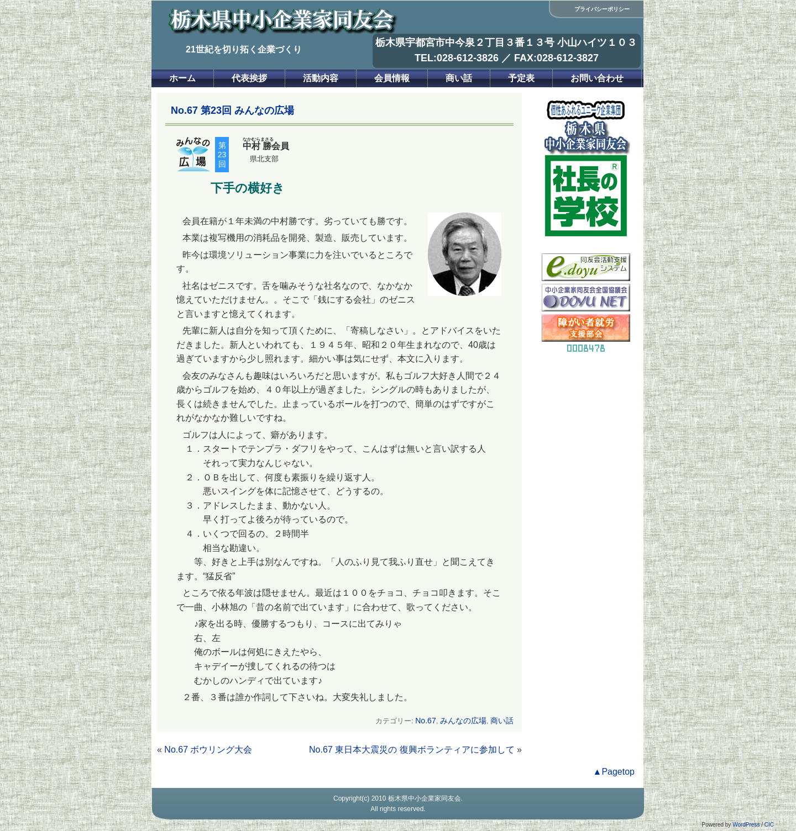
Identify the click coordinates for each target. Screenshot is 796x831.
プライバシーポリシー (602, 9)
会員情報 (392, 78)
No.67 (425, 720)
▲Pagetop (614, 771)
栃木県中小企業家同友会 (424, 798)
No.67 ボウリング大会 (208, 749)
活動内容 (320, 78)
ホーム (182, 78)
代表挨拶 (249, 78)
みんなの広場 (463, 720)
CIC (769, 825)
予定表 (521, 78)
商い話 (459, 78)
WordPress (746, 825)
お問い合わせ (597, 78)
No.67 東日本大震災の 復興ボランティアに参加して (412, 749)
